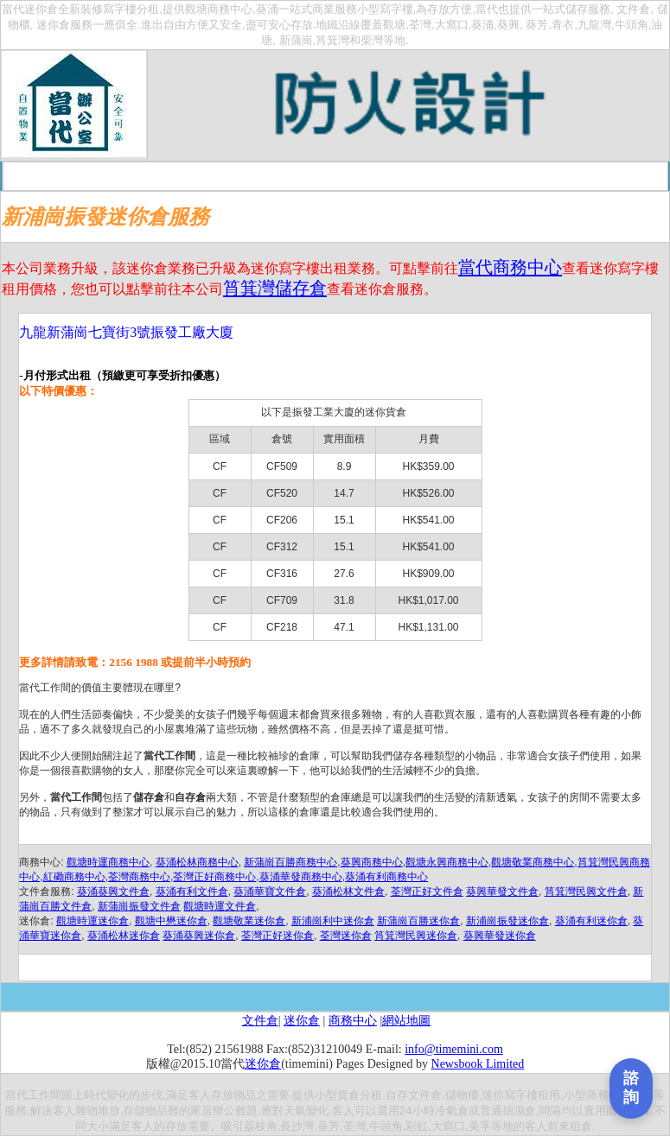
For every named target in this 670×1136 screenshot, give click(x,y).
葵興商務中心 (372, 862)
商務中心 (353, 1020)
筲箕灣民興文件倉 (586, 891)
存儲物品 (145, 1110)
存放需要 (187, 1126)
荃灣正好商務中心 (214, 877)
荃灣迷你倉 (346, 936)
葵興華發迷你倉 (499, 936)
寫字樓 (120, 9)
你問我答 (448, 176)
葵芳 (537, 24)
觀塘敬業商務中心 (532, 862)
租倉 (581, 1126)
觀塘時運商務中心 (108, 862)
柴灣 (372, 40)
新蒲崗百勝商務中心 (290, 862)
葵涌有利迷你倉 (591, 921)
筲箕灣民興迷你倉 (415, 936)
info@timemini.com (454, 1049)
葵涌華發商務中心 (300, 877)
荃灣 (420, 24)
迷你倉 (41, 9)
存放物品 (233, 1094)
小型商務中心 (597, 1094)
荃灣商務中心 (139, 877)
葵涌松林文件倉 (348, 891)
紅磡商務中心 (74, 877)
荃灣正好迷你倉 (277, 936)
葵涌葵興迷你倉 (199, 936)
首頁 (88, 176)
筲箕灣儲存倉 (275, 287)
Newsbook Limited (478, 1063)
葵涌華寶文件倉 (269, 891)
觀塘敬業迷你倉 (249, 921)
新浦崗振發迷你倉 (507, 921)
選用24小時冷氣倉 (423, 1110)
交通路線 (325, 176)
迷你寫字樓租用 (521, 1094)
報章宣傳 (510, 176)
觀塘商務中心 (218, 9)
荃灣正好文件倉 (427, 891)
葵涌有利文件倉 (192, 891)
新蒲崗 (296, 40)
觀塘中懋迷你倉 (171, 921)
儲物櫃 (462, 1094)
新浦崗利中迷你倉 (332, 921)
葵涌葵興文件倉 (113, 891)
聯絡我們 (571, 176)
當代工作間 (33, 1094)
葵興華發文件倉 (502, 891)
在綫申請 (386, 176)
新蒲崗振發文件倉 (139, 906)
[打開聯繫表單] (631, 1088)
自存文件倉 (414, 1094)
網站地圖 (406, 1020)
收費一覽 (201, 176)
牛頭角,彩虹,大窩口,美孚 (430, 1126)
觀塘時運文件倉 (219, 906)
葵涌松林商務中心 (197, 862)
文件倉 (633, 9)
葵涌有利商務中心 (386, 877)
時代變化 (106, 1094)
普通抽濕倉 (508, 1110)
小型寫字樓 (385, 9)
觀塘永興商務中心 (446, 862)
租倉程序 (263, 176)
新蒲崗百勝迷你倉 (418, 921)
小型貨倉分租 (348, 1094)
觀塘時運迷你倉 (92, 921)
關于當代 (139, 176)
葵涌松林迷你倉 (123, 936)
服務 (15, 1110)
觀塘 (394, 24)
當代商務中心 (510, 266)
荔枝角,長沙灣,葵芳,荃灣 (305, 1126)
